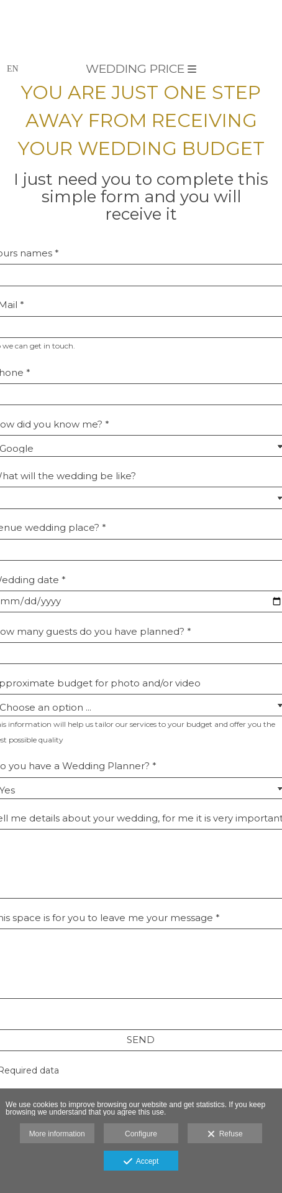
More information (57, 1134)
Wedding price (141, 69)
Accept (141, 1162)
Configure (141, 1134)
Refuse (225, 1134)
